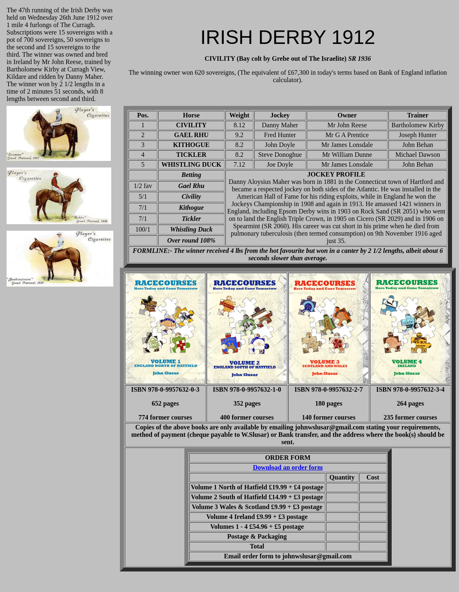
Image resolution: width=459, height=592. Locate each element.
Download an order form (288, 467)
